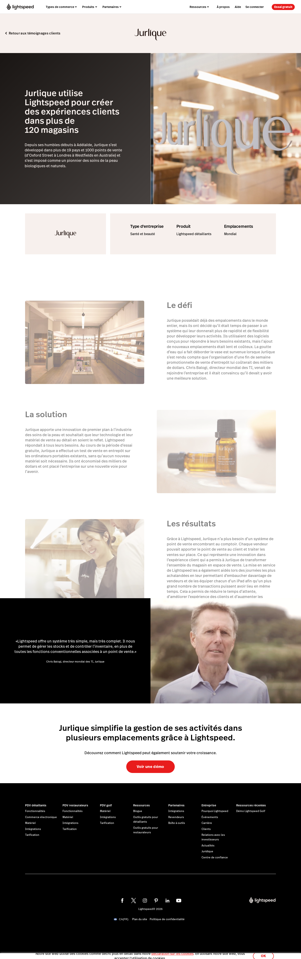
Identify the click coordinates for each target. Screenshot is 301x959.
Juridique (207, 851)
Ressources (141, 805)
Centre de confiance (215, 857)
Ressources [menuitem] (198, 7)
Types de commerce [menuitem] (60, 7)
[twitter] (133, 900)
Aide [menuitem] (238, 7)
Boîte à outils (176, 823)
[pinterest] (156, 900)
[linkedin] (167, 900)
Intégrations (33, 829)
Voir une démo (150, 766)
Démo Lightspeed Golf (250, 811)
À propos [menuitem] (223, 7)
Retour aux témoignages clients (35, 33)
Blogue (137, 811)
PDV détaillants (35, 805)
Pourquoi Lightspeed (215, 811)
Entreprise (209, 805)
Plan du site (139, 919)
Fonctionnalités (35, 811)
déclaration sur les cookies (172, 951)
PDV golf (106, 805)
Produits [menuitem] (88, 7)
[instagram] (144, 900)
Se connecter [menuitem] (254, 7)
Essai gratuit (283, 7)
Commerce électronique (41, 817)
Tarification (32, 835)
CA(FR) (123, 919)
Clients (206, 829)
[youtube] (178, 900)
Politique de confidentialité (167, 919)
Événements (210, 817)
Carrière (207, 823)
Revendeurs (176, 817)
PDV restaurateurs (75, 805)
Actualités (208, 846)
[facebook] (122, 900)
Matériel (30, 823)
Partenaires (176, 805)
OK (263, 953)
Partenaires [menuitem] (110, 7)
